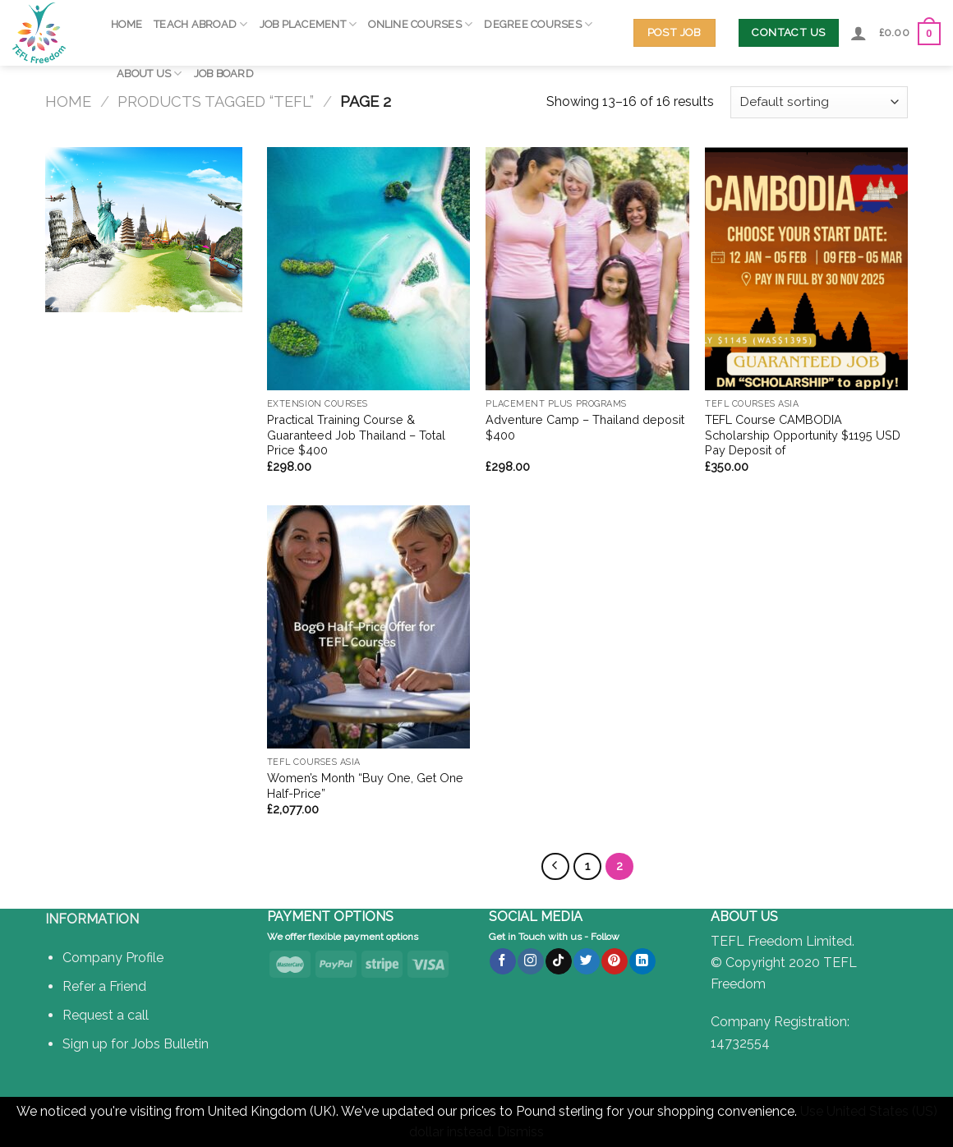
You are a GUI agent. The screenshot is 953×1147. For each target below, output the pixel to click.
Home (126, 24)
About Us (149, 73)
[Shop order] (819, 102)
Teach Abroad (201, 24)
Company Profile (112, 957)
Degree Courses (538, 24)
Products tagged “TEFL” (215, 101)
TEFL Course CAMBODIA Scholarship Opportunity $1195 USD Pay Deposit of (802, 434)
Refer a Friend (104, 986)
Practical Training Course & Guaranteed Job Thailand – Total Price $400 (356, 434)
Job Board (224, 73)
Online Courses (420, 24)
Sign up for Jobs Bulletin (135, 1044)
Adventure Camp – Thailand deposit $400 (585, 427)
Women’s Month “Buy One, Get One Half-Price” (365, 785)
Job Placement (308, 24)
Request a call (105, 1015)
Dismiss (520, 1132)
